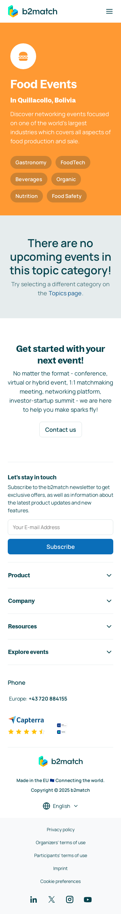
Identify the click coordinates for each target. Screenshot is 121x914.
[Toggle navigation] (109, 11)
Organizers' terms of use (61, 842)
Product (60, 575)
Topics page (65, 293)
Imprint (60, 868)
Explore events (60, 652)
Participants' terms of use (60, 855)
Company (60, 601)
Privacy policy (61, 829)
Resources (60, 626)
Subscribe (60, 546)
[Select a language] (60, 806)
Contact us (60, 429)
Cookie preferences (60, 881)
